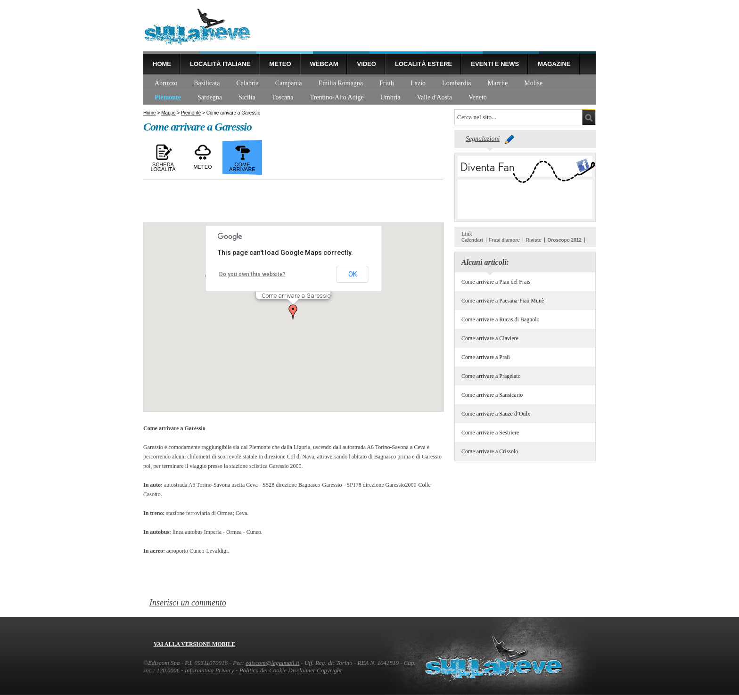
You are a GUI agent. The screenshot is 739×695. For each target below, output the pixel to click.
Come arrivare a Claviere (489, 338)
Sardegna (209, 97)
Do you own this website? (252, 274)
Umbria (390, 97)
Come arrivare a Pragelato (491, 376)
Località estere (423, 63)
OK (352, 274)
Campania (288, 83)
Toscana (283, 97)
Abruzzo (166, 83)
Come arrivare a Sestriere (490, 432)
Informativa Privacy (209, 670)
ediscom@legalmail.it (272, 662)
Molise (533, 83)
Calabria (247, 83)
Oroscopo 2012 (565, 240)
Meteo (280, 63)
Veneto (477, 97)
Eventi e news (495, 63)
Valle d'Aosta (434, 97)
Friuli (386, 83)
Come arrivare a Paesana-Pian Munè (502, 300)
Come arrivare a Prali (485, 357)
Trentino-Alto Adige (337, 97)
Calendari (472, 240)
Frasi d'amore (504, 240)
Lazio (418, 83)
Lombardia (456, 83)
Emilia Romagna (341, 83)
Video (366, 63)
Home (162, 63)
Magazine (554, 63)
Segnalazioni (483, 138)
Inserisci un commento (187, 602)
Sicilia (246, 97)
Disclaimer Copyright (315, 670)
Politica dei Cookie (263, 670)
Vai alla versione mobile (194, 644)
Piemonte (168, 97)
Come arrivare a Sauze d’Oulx (495, 413)
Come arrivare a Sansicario (492, 395)
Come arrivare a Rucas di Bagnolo (500, 319)
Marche (498, 83)
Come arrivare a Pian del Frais (495, 281)
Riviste (534, 240)
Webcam (324, 63)
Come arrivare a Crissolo (489, 451)
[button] (293, 311)
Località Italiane (220, 63)
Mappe (168, 112)
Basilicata (207, 83)
